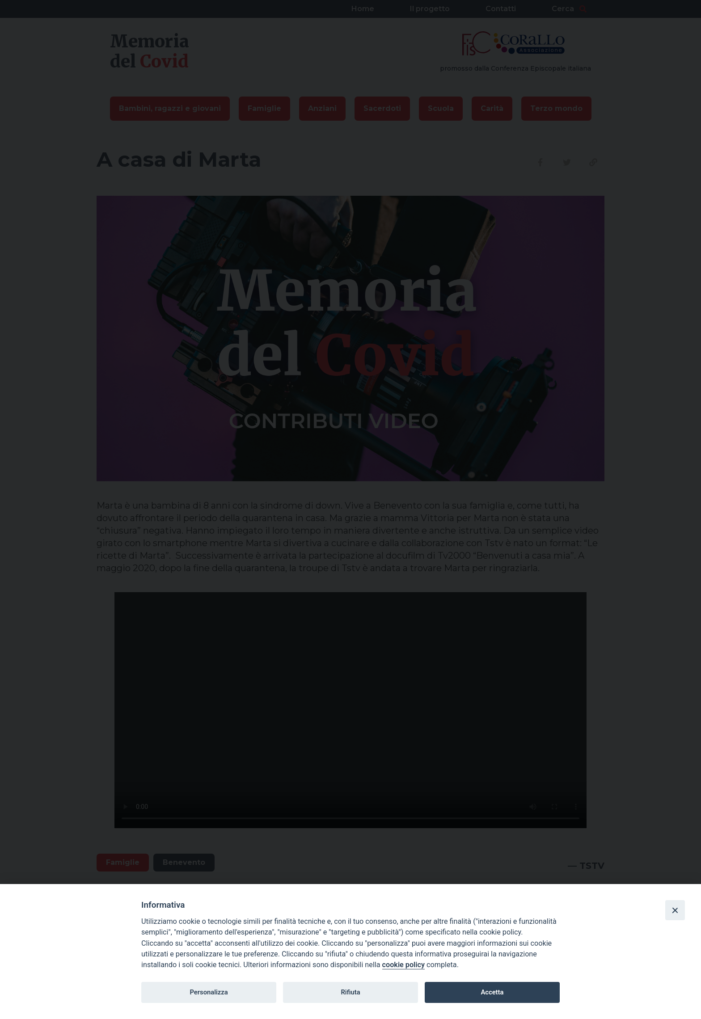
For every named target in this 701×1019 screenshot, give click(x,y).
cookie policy (403, 964)
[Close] (675, 910)
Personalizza (209, 992)
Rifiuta (350, 992)
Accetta (492, 992)
